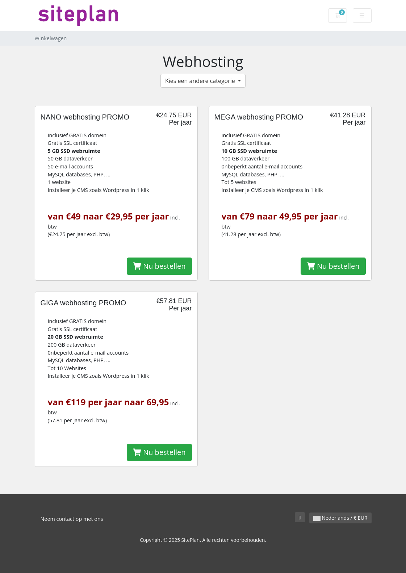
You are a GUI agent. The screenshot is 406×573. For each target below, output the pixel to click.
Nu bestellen (159, 266)
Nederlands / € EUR (340, 517)
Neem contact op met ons (72, 518)
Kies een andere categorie (201, 81)
